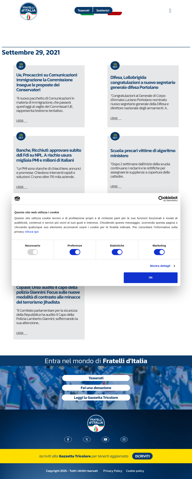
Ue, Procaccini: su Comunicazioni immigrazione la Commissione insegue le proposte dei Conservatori (46, 82)
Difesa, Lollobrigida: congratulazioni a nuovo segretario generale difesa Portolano (142, 82)
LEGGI (19, 120)
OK (151, 277)
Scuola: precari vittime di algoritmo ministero (142, 153)
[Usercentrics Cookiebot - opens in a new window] (161, 198)
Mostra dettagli (160, 265)
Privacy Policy (112, 471)
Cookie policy (135, 471)
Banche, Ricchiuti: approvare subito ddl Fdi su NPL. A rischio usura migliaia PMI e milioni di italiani (48, 155)
